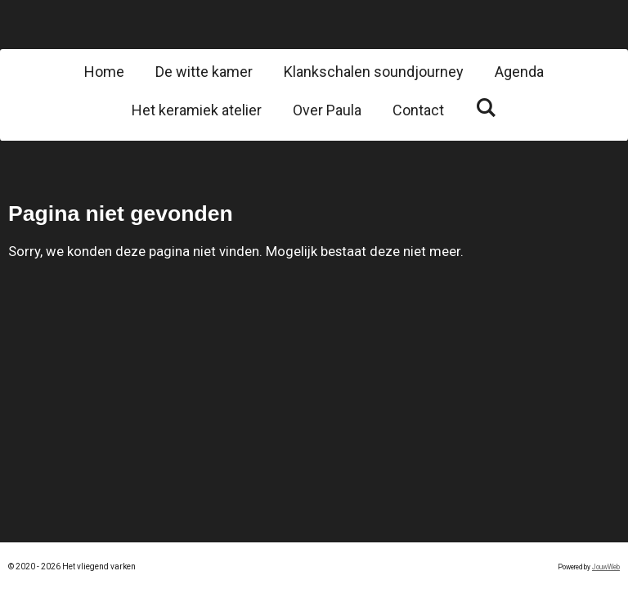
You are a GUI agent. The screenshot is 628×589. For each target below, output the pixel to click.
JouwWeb (606, 567)
